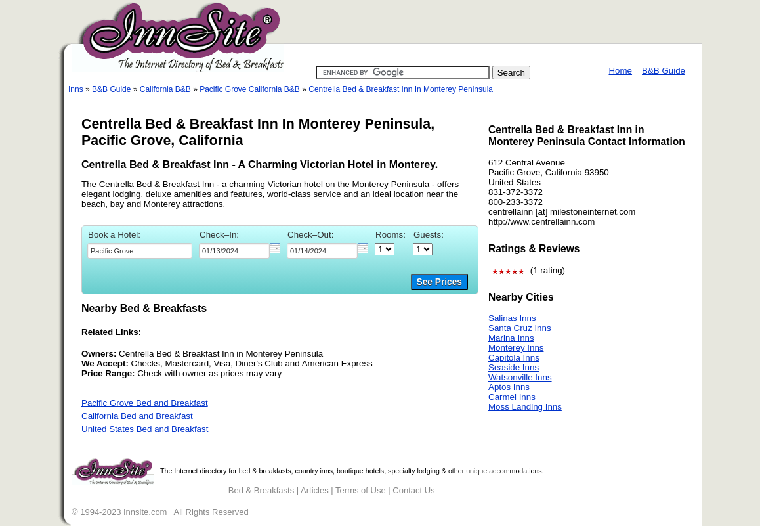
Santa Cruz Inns (519, 328)
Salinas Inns (512, 318)
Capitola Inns (513, 357)
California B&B (165, 89)
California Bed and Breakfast (137, 416)
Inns (75, 89)
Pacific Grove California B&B (250, 89)
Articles (315, 490)
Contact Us (413, 490)
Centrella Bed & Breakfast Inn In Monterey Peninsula (400, 89)
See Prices (439, 282)
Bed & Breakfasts (261, 490)
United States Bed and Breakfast (144, 429)
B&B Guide (663, 71)
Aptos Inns (509, 387)
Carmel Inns (512, 397)
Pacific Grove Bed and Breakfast (144, 403)
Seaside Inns (513, 367)
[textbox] (139, 251)
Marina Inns (511, 338)
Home (620, 71)
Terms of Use (360, 490)
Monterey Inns (515, 348)
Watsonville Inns (520, 377)
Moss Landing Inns (525, 407)
